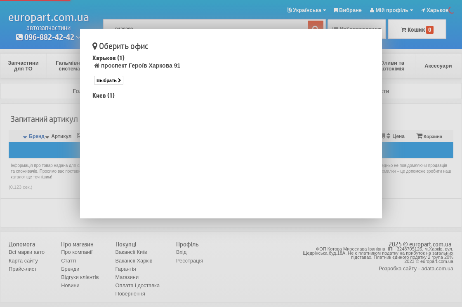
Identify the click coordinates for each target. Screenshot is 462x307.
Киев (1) (103, 95)
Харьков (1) (108, 58)
